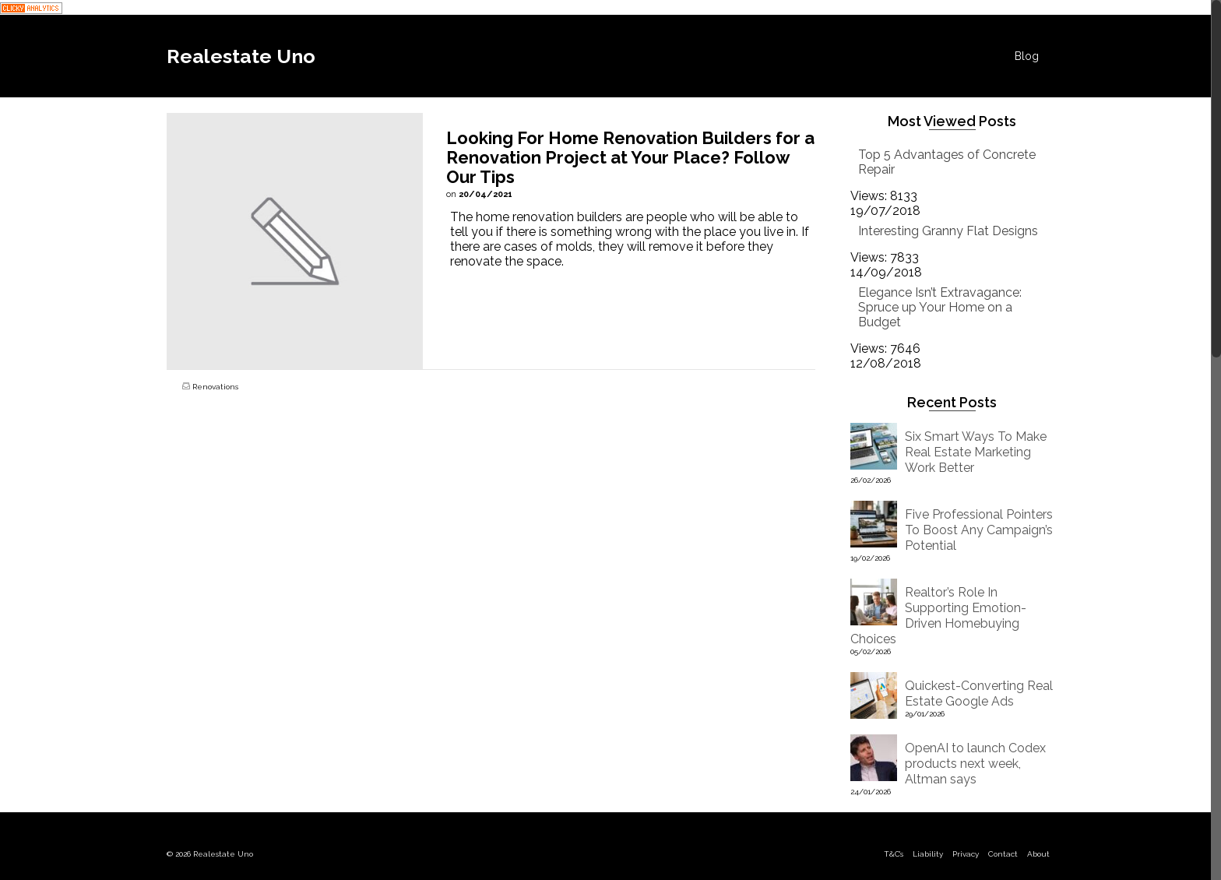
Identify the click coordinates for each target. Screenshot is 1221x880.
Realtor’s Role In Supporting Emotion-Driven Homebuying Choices (938, 615)
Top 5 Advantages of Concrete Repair (947, 162)
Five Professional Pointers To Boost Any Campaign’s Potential (979, 530)
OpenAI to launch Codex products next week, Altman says (975, 764)
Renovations (215, 386)
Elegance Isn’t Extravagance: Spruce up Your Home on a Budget (940, 307)
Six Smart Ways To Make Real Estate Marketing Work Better (976, 452)
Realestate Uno (241, 56)
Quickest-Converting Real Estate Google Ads (979, 693)
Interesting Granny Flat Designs (948, 231)
